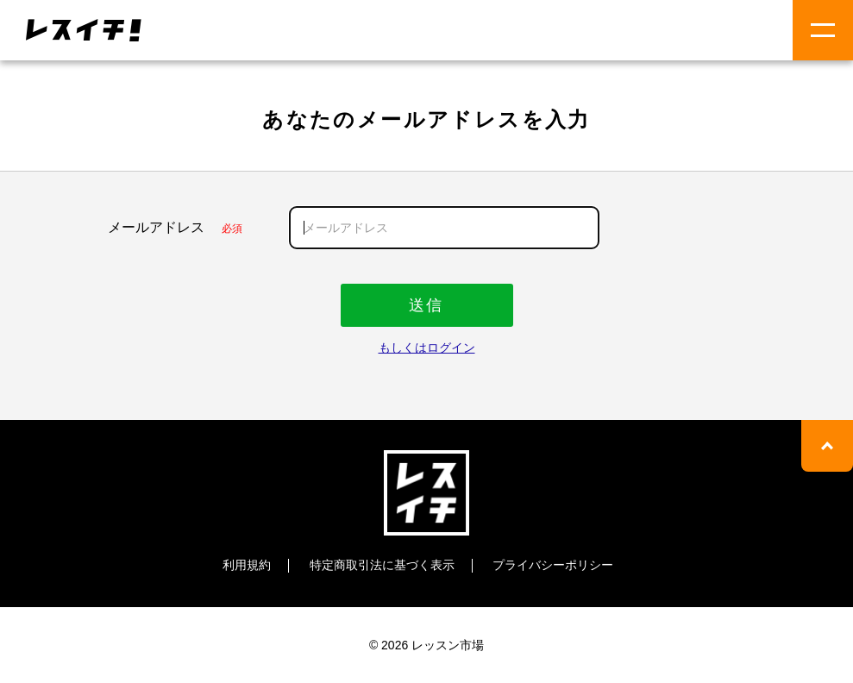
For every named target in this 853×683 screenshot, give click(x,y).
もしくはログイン (427, 347)
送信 (426, 305)
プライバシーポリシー (552, 565)
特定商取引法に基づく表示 (382, 565)
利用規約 (247, 565)
